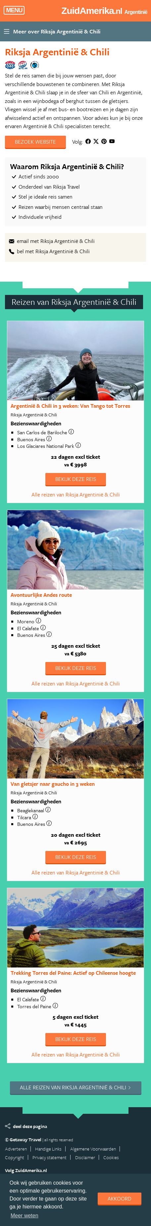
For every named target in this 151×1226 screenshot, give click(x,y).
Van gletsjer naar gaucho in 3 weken (53, 784)
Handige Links (48, 1148)
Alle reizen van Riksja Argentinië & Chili (75, 494)
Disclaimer (85, 1157)
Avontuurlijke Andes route (41, 595)
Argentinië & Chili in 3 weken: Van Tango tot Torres (70, 406)
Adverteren (16, 1148)
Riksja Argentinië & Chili (57, 52)
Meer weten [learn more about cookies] (24, 1215)
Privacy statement (49, 1157)
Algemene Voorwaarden (93, 1148)
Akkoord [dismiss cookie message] (119, 1198)
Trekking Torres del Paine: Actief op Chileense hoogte (73, 973)
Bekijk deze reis (75, 479)
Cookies (111, 1157)
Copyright (14, 1157)
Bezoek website (35, 142)
